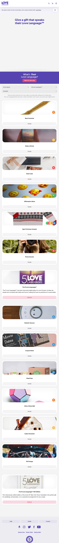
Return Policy (37, 532)
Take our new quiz (29, 80)
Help (11, 521)
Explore (29, 297)
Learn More (38, 10)
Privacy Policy (29, 532)
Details (29, 124)
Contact (48, 521)
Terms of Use (21, 532)
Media (29, 521)
